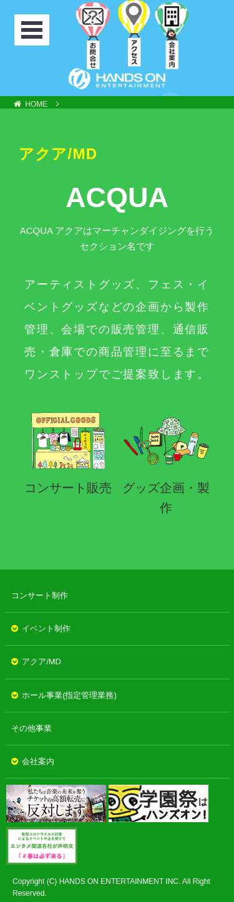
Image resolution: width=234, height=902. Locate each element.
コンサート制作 (39, 595)
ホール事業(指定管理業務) (69, 695)
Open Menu (33, 30)
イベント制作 (46, 628)
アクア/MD (41, 661)
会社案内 (38, 761)
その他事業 (31, 728)
